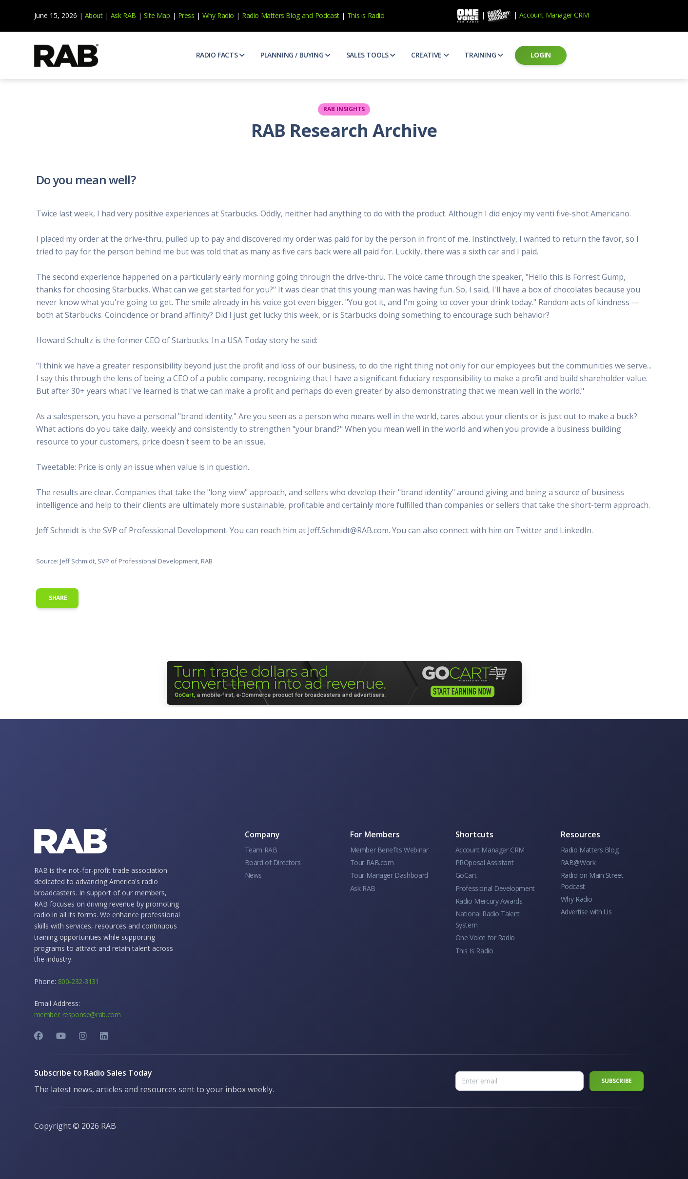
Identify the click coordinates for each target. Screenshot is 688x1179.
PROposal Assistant (484, 862)
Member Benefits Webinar (389, 849)
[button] (220, 55)
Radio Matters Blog (271, 15)
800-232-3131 (78, 981)
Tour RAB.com (372, 862)
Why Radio (218, 15)
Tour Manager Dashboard (389, 875)
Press (186, 15)
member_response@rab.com (77, 1014)
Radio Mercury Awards (489, 901)
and (307, 15)
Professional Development (495, 888)
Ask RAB (123, 15)
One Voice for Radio (485, 937)
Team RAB (261, 849)
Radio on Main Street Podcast (592, 880)
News (253, 875)
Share (57, 598)
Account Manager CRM (554, 14)
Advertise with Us (586, 911)
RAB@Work (578, 862)
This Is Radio (474, 950)
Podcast (327, 15)
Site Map (157, 15)
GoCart (466, 875)
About (94, 15)
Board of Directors (273, 862)
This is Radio (366, 15)
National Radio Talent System (487, 919)
